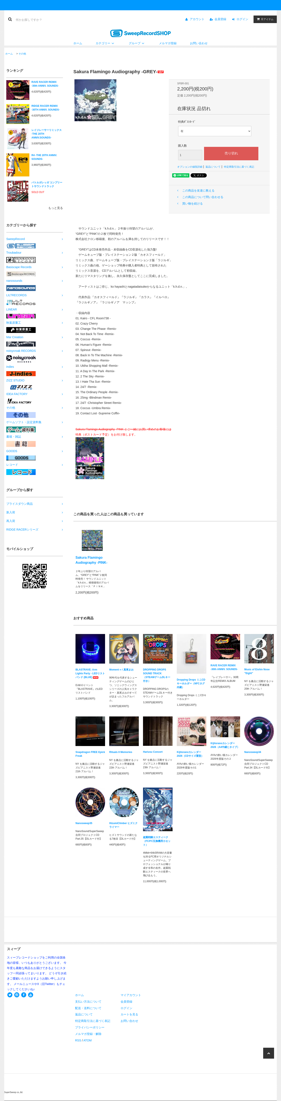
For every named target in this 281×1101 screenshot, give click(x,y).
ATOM (87, 1040)
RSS (78, 1040)
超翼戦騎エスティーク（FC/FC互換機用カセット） (156, 841)
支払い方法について (88, 1001)
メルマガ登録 (168, 43)
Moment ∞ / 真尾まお (121, 669)
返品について (213, 166)
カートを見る (129, 1014)
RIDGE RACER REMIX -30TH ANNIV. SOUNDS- (45, 107)
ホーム (77, 43)
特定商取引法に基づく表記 (239, 166)
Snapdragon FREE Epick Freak (90, 754)
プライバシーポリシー (89, 1027)
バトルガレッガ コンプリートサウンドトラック (46, 184)
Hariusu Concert (153, 751)
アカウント (197, 19)
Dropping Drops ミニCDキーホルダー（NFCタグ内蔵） (191, 683)
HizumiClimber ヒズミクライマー (123, 825)
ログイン (242, 19)
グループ (137, 43)
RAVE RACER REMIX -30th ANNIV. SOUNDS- (45, 84)
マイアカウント (131, 995)
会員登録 (220, 19)
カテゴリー (105, 43)
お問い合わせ (199, 43)
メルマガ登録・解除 (88, 1034)
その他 (22, 53)
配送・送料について (88, 1008)
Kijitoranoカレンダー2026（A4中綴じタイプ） (225, 745)
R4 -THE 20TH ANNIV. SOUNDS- (44, 157)
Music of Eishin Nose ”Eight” (257, 671)
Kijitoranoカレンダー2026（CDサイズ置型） (190, 754)
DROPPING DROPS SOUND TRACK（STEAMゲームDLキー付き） (156, 675)
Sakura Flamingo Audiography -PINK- (91, 560)
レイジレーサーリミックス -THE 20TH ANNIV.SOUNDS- (46, 134)
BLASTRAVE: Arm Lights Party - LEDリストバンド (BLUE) (90, 673)
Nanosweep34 (252, 752)
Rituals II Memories (120, 752)
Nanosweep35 (83, 823)
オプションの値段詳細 (189, 166)
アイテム (264, 19)
